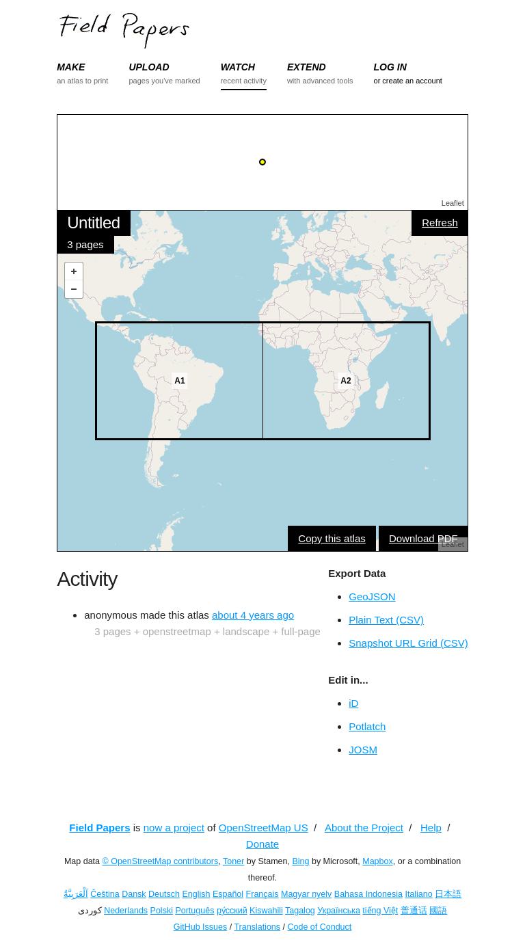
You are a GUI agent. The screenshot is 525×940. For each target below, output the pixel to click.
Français (262, 894)
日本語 (448, 894)
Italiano (418, 894)
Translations (257, 927)
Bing (300, 861)
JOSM (363, 749)
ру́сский (232, 910)
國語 (438, 910)
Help (431, 827)
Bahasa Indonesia (368, 894)
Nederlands (126, 910)
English (196, 894)
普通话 (414, 910)
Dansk (134, 894)
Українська (338, 910)
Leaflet (453, 203)
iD (353, 703)
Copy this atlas (331, 538)
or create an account (408, 81)
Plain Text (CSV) (386, 620)
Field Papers (99, 827)
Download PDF (423, 538)
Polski (161, 910)
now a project (174, 827)
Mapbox (377, 861)
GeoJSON (372, 596)
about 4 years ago (253, 615)
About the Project (364, 827)
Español (228, 894)
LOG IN (390, 67)
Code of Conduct (319, 927)
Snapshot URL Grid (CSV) (408, 643)
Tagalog (300, 910)
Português (194, 910)
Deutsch (164, 894)
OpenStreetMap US (263, 827)
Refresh (440, 222)
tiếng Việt (380, 910)
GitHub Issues (201, 927)
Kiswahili (266, 910)
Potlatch (367, 726)
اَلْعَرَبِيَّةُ (76, 894)
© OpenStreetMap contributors (161, 861)
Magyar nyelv (306, 894)
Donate (262, 844)
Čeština (104, 894)
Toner (233, 861)
